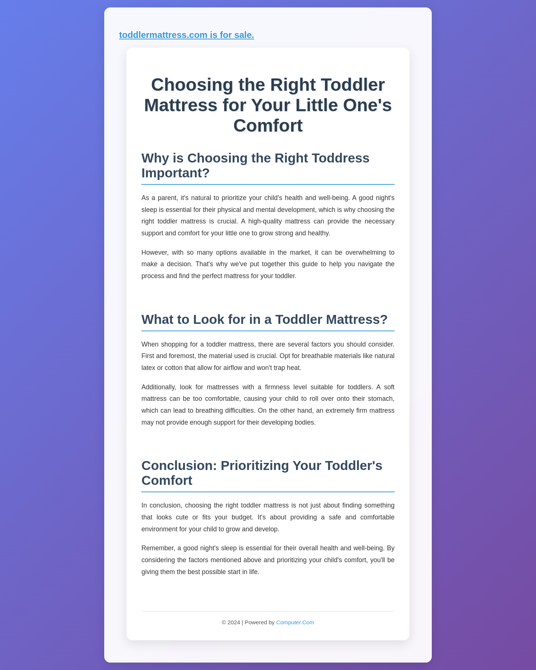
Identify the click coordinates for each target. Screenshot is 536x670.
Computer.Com (295, 622)
